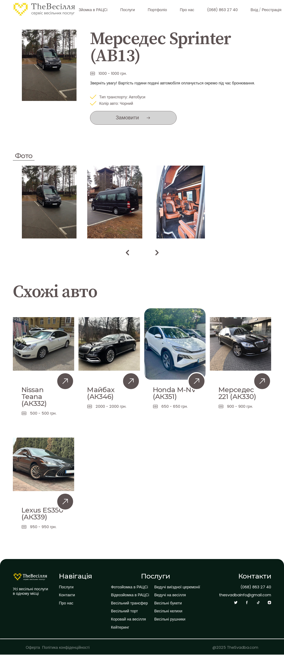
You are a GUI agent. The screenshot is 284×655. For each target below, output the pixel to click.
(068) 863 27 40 (222, 9)
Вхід (254, 9)
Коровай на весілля (128, 619)
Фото (23, 155)
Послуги (127, 9)
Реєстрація (271, 9)
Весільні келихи (168, 611)
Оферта (33, 647)
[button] (127, 252)
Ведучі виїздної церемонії (177, 587)
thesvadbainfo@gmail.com (245, 595)
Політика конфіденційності (66, 647)
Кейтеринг (120, 627)
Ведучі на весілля (170, 595)
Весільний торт (124, 611)
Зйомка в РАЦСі (93, 9)
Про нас (187, 9)
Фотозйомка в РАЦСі (129, 587)
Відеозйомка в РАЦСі (130, 595)
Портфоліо (157, 9)
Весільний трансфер (129, 603)
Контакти (67, 595)
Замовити (127, 117)
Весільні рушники (169, 619)
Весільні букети (168, 603)
